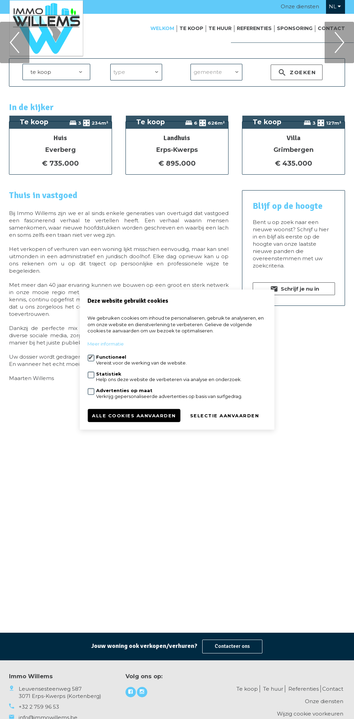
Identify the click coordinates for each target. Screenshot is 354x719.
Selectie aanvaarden (224, 415)
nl (335, 6)
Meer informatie (105, 344)
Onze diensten (300, 6)
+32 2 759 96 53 (39, 706)
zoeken (296, 147)
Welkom (162, 28)
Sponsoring (295, 28)
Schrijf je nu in (294, 424)
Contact (331, 28)
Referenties (254, 28)
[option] (177, 79)
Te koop (191, 28)
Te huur (220, 28)
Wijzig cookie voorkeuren (310, 713)
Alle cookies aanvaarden (134, 415)
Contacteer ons (232, 646)
